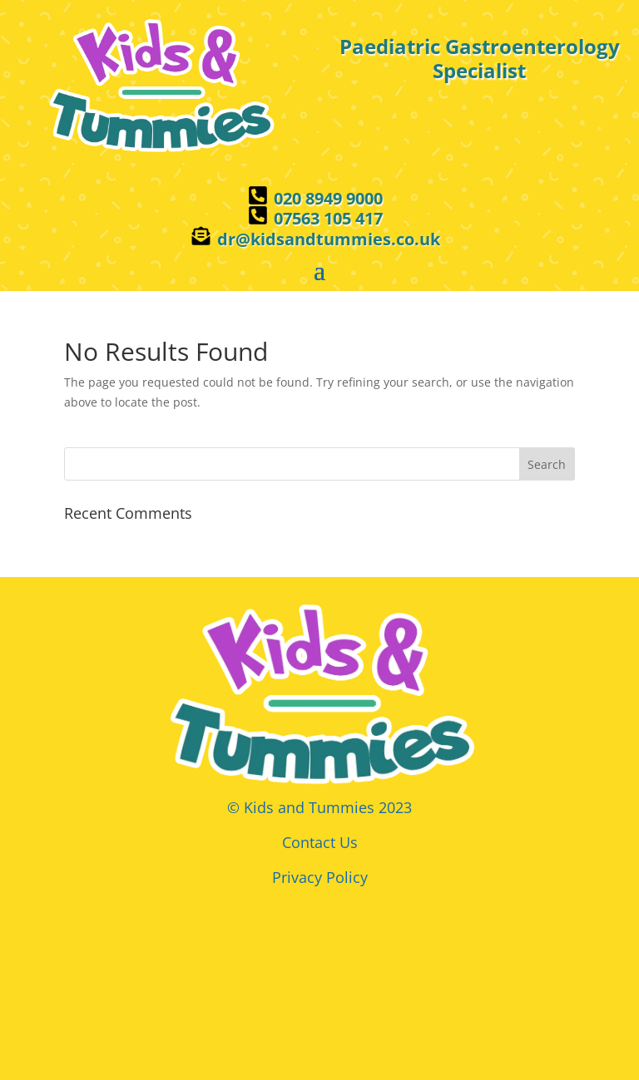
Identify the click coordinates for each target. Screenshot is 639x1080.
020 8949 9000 (328, 198)
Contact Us (320, 842)
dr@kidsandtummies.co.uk (328, 239)
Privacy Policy (320, 877)
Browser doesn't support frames (319, 975)
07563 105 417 (328, 218)
